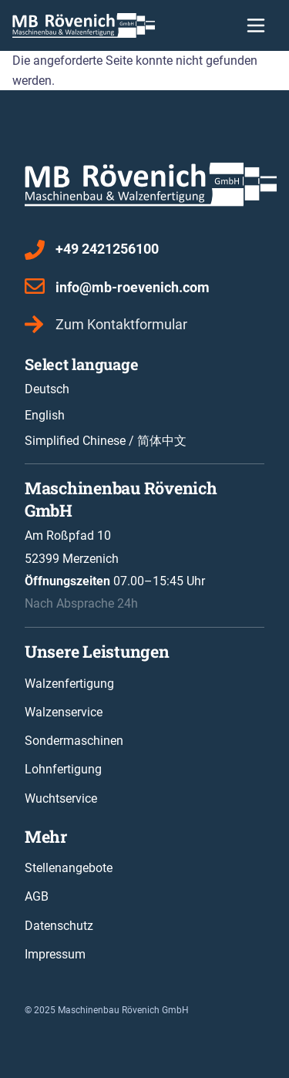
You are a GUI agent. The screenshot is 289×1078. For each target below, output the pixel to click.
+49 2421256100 (107, 249)
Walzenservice (63, 712)
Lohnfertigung (63, 769)
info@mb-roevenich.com (132, 287)
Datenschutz (59, 925)
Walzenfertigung (69, 683)
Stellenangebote (69, 868)
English (45, 415)
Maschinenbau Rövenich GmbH (123, 1010)
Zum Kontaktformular (121, 324)
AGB (37, 896)
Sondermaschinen (74, 740)
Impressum (55, 954)
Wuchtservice (61, 798)
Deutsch (47, 389)
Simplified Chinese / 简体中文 (106, 440)
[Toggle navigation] (256, 25)
